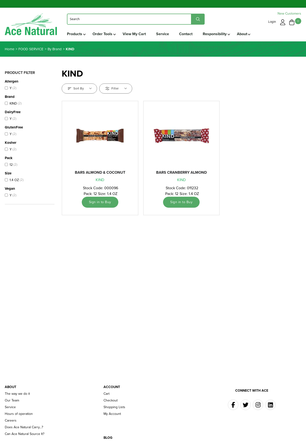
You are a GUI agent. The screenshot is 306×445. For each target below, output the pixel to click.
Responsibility (216, 34)
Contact (187, 34)
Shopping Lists (114, 407)
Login (272, 21)
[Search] (135, 19)
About (244, 34)
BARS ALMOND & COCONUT (100, 172)
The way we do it (17, 394)
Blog (108, 438)
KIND (100, 180)
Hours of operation (19, 414)
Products (74, 34)
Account (112, 387)
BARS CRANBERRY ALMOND (181, 172)
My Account (112, 414)
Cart (106, 394)
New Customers (289, 13)
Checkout (111, 400)
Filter (116, 88)
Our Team (12, 400)
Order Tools (103, 34)
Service (163, 34)
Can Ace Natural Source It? (24, 434)
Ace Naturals (31, 25)
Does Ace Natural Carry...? (24, 427)
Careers (10, 421)
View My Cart (134, 34)
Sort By (80, 88)
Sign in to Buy (100, 202)
